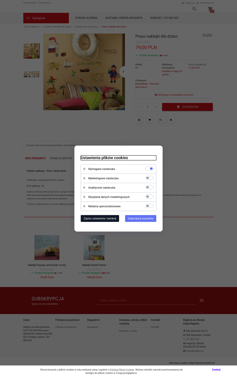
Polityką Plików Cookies (122, 369)
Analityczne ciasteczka (101, 187)
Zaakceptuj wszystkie (141, 218)
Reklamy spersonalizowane (104, 206)
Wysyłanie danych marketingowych (108, 196)
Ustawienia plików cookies (103, 157)
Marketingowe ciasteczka (103, 178)
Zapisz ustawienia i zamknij (99, 218)
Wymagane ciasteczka (101, 168)
